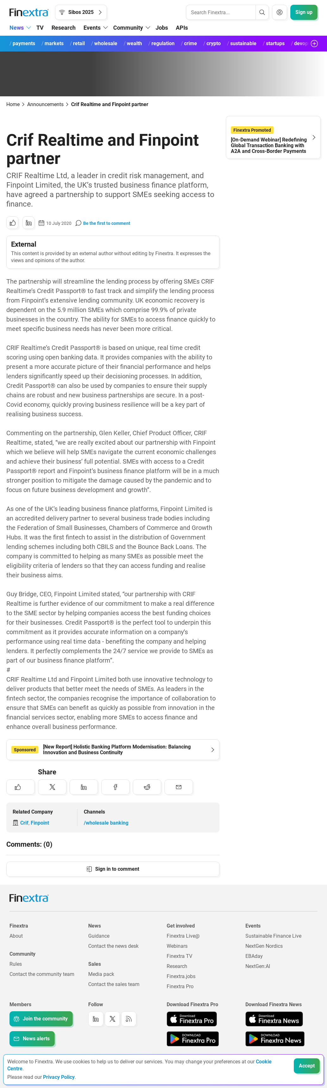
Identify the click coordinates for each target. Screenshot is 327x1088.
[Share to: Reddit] (147, 787)
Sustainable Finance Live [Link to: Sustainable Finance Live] (273, 936)
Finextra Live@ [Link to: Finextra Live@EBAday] (183, 936)
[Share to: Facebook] (115, 787)
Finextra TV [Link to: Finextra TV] (179, 956)
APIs (182, 27)
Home (13, 104)
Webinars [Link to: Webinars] (177, 946)
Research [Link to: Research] (177, 966)
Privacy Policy (59, 1077)
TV (40, 27)
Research (64, 27)
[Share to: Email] (178, 787)
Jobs (162, 27)
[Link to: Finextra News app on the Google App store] (275, 1038)
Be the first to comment (106, 223)
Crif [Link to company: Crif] (24, 823)
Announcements (45, 104)
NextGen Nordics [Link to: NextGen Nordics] (264, 946)
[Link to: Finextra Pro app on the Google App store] (193, 1038)
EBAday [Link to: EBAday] (254, 956)
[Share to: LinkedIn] (28, 222)
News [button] (16, 27)
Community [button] (128, 27)
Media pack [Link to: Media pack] (101, 974)
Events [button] (92, 27)
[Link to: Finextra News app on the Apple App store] (274, 1018)
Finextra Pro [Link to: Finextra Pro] (180, 986)
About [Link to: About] (16, 936)
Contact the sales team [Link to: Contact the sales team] (113, 984)
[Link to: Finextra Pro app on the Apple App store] (192, 1018)
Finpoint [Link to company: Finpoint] (40, 823)
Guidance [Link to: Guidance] (98, 936)
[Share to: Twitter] (52, 787)
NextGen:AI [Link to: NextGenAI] (257, 966)
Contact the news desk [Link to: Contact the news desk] (113, 946)
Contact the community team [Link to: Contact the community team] (41, 974)
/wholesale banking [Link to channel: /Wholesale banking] (106, 823)
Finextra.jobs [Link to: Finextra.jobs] (181, 976)
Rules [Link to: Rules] (15, 964)
